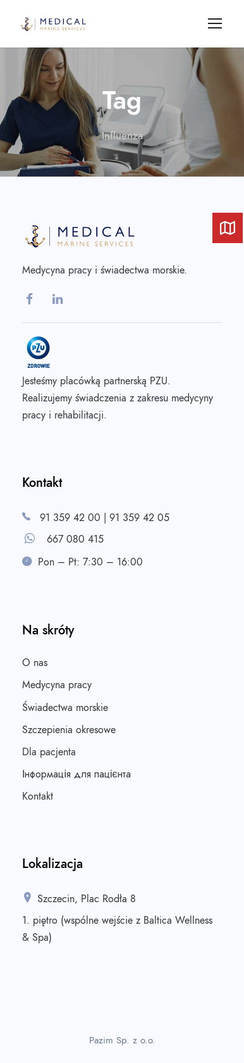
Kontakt (37, 796)
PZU (159, 381)
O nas (34, 663)
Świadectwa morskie (65, 708)
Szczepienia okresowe (69, 730)
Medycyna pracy (57, 685)
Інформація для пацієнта (76, 774)
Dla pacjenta (49, 752)
